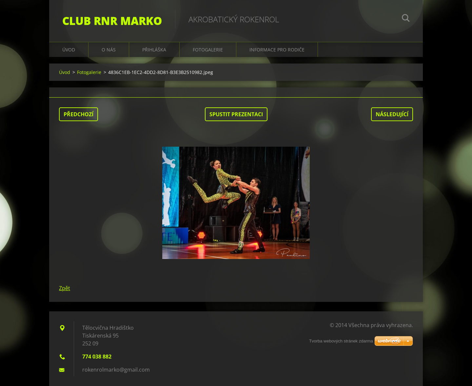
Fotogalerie (208, 49)
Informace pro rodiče (277, 49)
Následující (392, 114)
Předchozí (78, 114)
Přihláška (154, 49)
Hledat (406, 19)
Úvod (68, 49)
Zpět (64, 288)
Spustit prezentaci (236, 114)
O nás (109, 49)
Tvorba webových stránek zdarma (341, 341)
